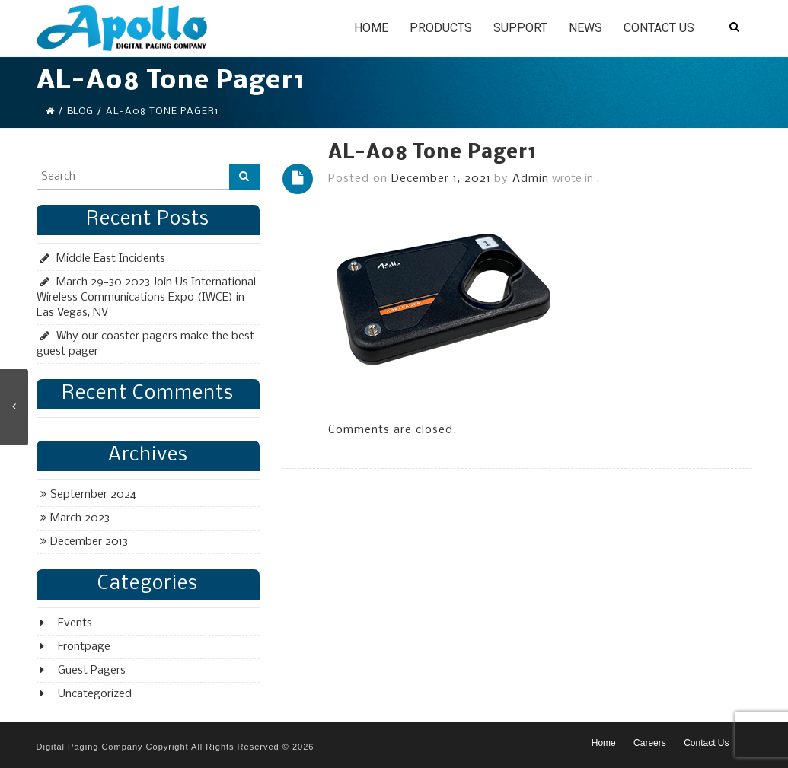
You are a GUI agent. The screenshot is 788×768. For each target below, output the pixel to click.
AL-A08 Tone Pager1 (432, 153)
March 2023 (80, 518)
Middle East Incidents (110, 259)
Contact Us (659, 28)
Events (75, 623)
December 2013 (89, 542)
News (585, 28)
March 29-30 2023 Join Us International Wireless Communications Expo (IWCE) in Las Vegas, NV (146, 297)
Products (441, 28)
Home (371, 28)
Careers (649, 743)
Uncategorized (95, 694)
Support (520, 28)
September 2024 (93, 495)
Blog (80, 111)
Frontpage (84, 647)
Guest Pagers (92, 670)
